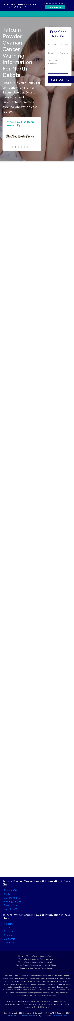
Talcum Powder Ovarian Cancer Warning (35, 959)
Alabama (9, 923)
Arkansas (9, 934)
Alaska (7, 927)
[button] (12, 147)
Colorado (9, 942)
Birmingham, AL (12, 901)
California (9, 938)
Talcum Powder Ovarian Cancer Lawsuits (35, 962)
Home (21, 956)
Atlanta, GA (10, 890)
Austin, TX (9, 893)
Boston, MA (10, 905)
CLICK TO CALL (55, 7)
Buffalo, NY (10, 908)
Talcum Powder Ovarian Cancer (40, 956)
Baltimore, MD (12, 897)
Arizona (8, 931)
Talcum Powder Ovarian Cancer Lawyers (37, 968)
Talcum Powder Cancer (19, 5)
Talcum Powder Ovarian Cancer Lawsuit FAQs (36, 965)
